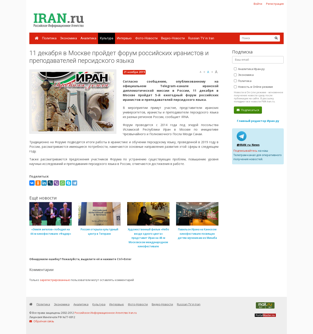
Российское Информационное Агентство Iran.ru (106, 313)
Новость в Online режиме (253, 87)
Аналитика (88, 38)
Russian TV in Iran (201, 38)
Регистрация (275, 4)
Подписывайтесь (245, 151)
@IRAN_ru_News (248, 145)
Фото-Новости (146, 38)
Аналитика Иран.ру (249, 69)
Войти (258, 4)
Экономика (68, 38)
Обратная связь (41, 321)
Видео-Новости (173, 38)
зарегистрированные (55, 280)
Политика (49, 38)
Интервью (124, 38)
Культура (106, 38)
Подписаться (248, 110)
